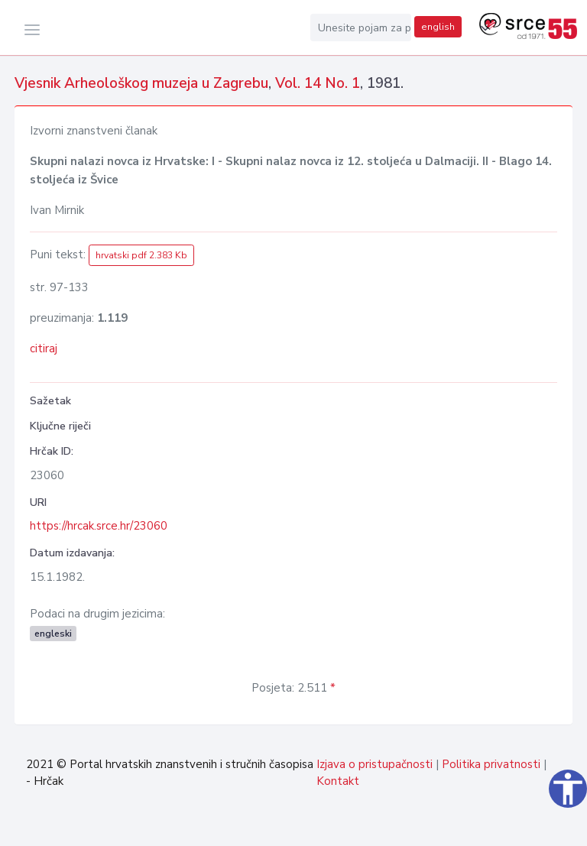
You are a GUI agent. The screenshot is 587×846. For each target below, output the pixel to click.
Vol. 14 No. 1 (317, 83)
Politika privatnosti (491, 764)
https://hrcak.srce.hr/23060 (98, 525)
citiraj (43, 348)
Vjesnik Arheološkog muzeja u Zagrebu (141, 83)
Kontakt (337, 781)
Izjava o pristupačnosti (374, 764)
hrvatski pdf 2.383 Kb (141, 255)
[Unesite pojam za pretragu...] (361, 27)
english (438, 27)
